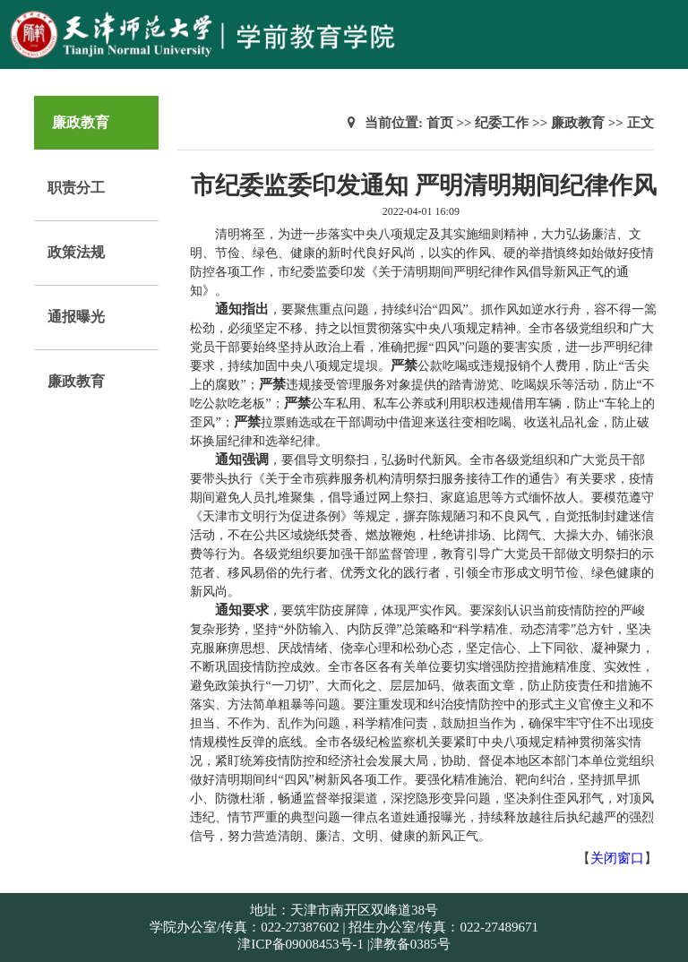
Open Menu (665, 21)
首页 (439, 123)
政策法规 (76, 252)
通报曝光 (76, 316)
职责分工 (76, 187)
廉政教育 (76, 381)
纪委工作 (502, 123)
